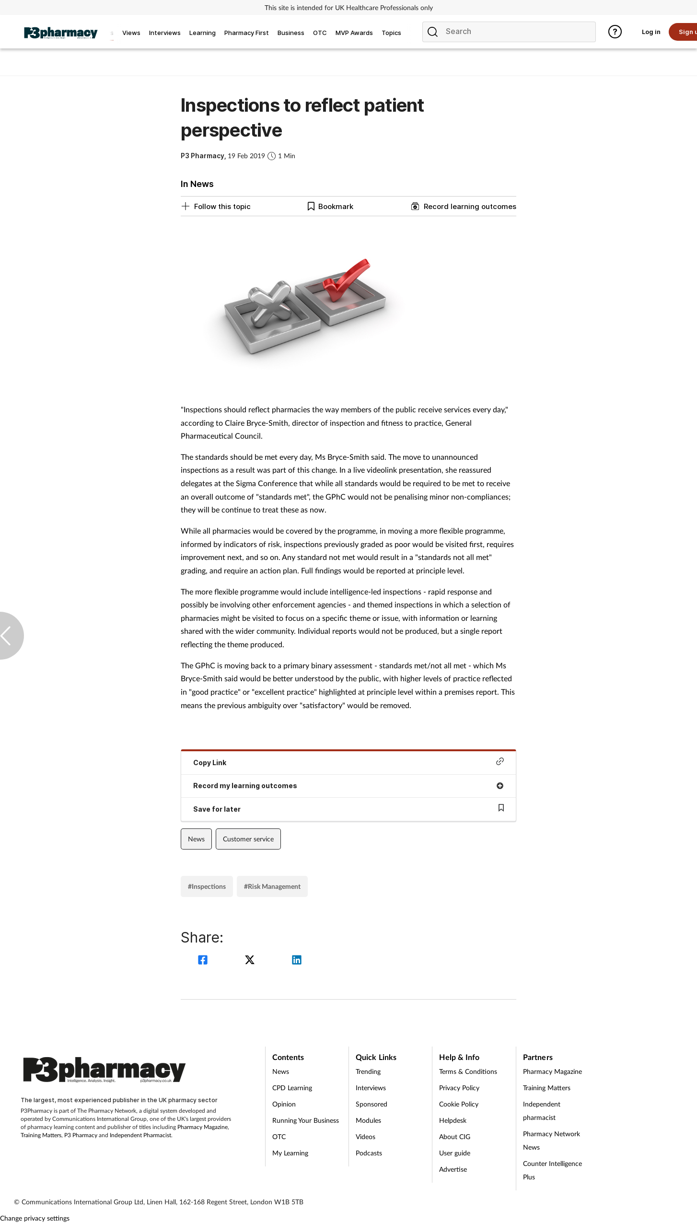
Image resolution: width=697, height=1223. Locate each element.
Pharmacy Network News (551, 1140)
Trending (368, 1071)
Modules (368, 1120)
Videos (365, 1136)
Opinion (284, 1104)
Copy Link (348, 762)
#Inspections (207, 886)
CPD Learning (292, 1087)
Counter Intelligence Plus (552, 1170)
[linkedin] (296, 961)
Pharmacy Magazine (202, 1126)
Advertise (453, 1169)
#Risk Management (272, 886)
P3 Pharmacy (80, 1135)
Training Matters (41, 1135)
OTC (279, 1136)
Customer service (248, 839)
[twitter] (251, 961)
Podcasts (369, 1153)
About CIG (454, 1136)
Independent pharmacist (541, 1110)
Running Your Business (305, 1120)
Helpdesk (452, 1120)
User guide (454, 1153)
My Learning (290, 1153)
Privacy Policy (459, 1087)
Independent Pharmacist (140, 1135)
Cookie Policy (458, 1104)
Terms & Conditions (468, 1071)
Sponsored (371, 1104)
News (196, 839)
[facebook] (204, 961)
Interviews (371, 1087)
